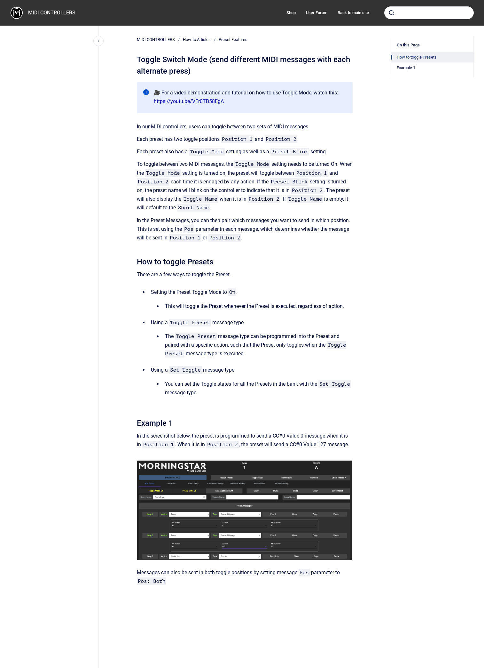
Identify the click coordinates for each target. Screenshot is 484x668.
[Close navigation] (98, 41)
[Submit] (391, 13)
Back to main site (353, 12)
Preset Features (233, 39)
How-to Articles (197, 39)
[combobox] (429, 13)
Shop (291, 12)
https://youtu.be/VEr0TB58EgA (189, 101)
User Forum (316, 12)
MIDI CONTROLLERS (51, 13)
